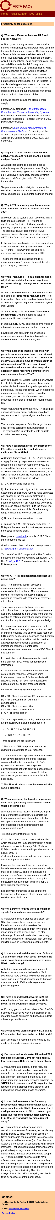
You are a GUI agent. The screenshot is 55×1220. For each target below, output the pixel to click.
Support (22, 13)
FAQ (31, 13)
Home (4, 13)
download (21, 536)
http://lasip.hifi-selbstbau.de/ (18, 548)
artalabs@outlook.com (19, 1209)
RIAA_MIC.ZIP (14, 561)
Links (39, 13)
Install (13, 13)
